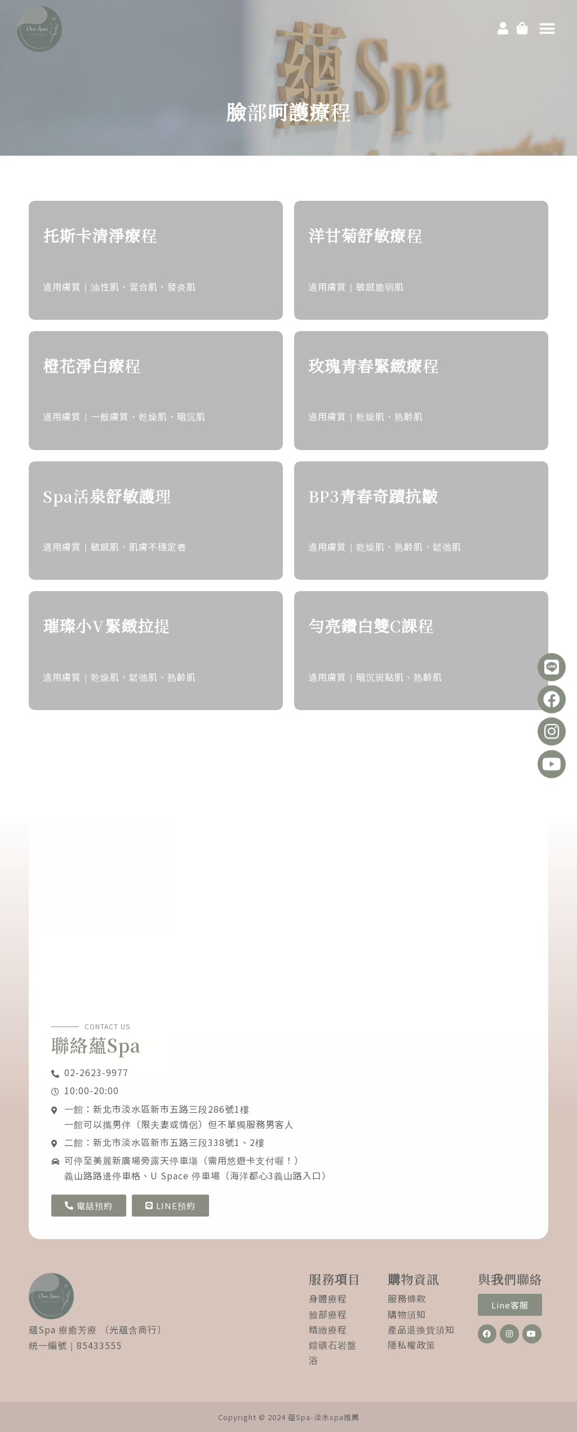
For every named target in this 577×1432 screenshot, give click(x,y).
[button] (547, 29)
